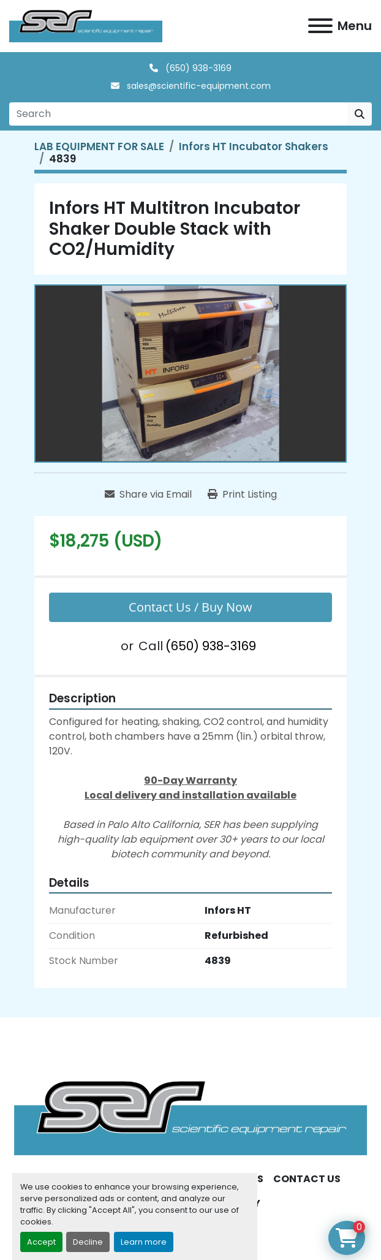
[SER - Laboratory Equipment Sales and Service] (190, 1117)
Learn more (144, 1242)
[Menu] (320, 25)
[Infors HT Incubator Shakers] (253, 146)
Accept (41, 1242)
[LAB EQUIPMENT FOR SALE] (99, 146)
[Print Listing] (242, 494)
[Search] (178, 114)
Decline (88, 1242)
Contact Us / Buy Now (190, 607)
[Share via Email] (148, 494)
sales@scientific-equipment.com (197, 86)
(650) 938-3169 (197, 68)
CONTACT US (307, 1179)
